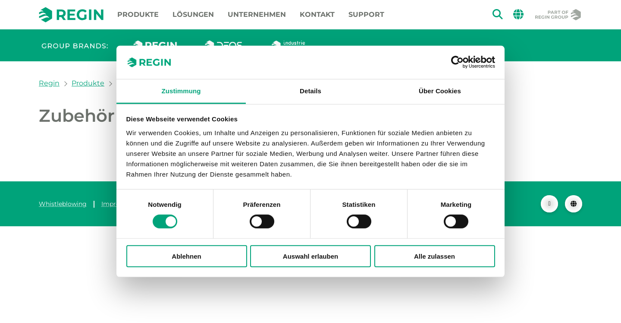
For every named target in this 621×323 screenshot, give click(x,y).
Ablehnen (186, 256)
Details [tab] (310, 91)
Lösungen (193, 14)
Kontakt (317, 14)
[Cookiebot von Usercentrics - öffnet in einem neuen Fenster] (457, 62)
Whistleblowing (63, 204)
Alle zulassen (434, 256)
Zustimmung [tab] (181, 91)
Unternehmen (257, 14)
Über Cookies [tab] (440, 91)
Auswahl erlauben (310, 256)
